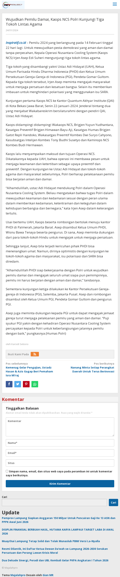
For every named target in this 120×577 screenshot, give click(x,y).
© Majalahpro (10, 567)
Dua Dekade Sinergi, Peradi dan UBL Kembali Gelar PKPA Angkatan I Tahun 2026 (55, 560)
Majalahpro (17, 575)
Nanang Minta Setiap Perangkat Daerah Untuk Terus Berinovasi (88, 367)
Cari (4, 497)
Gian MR (48, 575)
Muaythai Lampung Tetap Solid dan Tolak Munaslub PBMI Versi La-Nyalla (51, 541)
